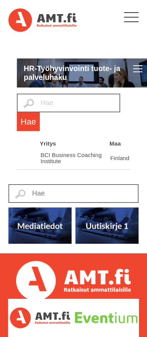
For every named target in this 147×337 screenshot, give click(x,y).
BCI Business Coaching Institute (71, 158)
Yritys (48, 143)
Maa (115, 143)
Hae (28, 121)
